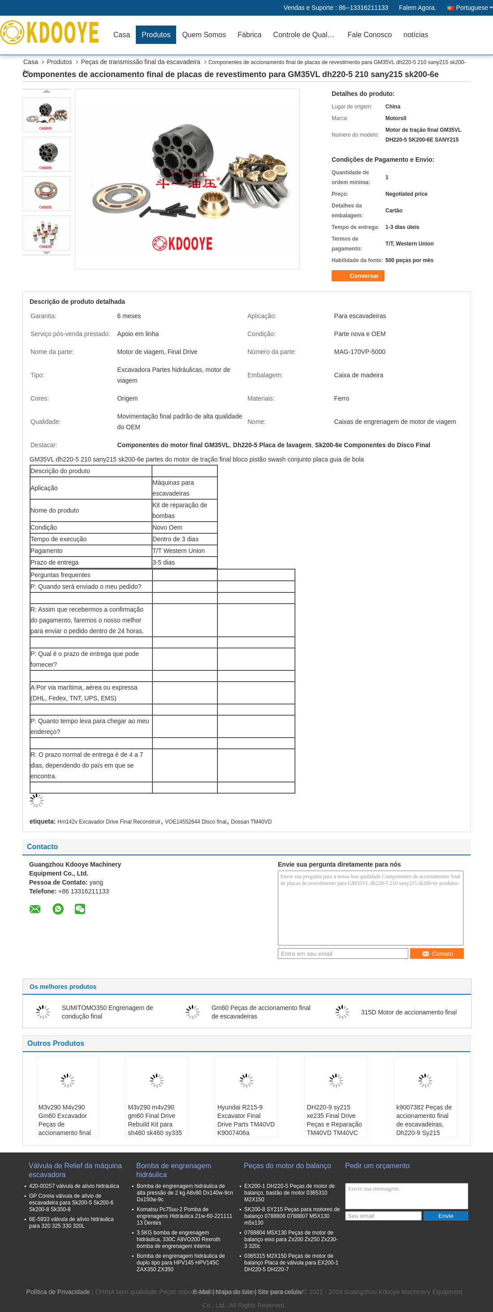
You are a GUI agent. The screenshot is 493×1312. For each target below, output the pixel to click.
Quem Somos (204, 35)
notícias (415, 35)
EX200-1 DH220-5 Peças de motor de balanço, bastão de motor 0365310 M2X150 (289, 1193)
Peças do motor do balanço (287, 1166)
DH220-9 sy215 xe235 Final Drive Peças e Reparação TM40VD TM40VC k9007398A (334, 1124)
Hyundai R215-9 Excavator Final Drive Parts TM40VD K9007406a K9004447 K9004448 (246, 1128)
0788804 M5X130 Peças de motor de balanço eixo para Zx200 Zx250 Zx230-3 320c (291, 1239)
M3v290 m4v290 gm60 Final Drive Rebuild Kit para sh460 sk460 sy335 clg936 (155, 1124)
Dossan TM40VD (251, 822)
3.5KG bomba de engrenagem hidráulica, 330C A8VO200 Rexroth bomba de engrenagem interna (179, 1239)
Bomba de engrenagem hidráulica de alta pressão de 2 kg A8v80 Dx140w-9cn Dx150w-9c (185, 1193)
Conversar (359, 276)
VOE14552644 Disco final (195, 822)
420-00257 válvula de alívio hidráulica (74, 1186)
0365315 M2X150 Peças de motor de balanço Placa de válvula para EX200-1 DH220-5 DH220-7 (291, 1263)
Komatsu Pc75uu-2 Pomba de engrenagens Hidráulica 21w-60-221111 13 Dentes (184, 1216)
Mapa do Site (234, 1291)
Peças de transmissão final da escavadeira (140, 61)
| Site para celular (279, 1291)
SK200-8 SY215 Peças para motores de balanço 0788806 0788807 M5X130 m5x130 (292, 1216)
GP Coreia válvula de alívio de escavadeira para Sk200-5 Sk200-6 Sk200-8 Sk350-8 (71, 1203)
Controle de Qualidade (307, 35)
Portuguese (474, 7)
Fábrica (249, 35)
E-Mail (202, 1291)
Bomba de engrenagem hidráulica (173, 1170)
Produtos (156, 35)
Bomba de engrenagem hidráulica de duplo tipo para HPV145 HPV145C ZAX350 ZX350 (181, 1263)
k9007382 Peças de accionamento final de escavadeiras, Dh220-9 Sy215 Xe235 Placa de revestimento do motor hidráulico (424, 1133)
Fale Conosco (370, 35)
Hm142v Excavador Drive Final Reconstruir (108, 822)
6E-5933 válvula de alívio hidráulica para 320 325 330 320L (71, 1222)
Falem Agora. (417, 7)
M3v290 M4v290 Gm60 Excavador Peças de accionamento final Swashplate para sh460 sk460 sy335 (66, 1128)
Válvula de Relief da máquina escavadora (75, 1170)
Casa (121, 35)
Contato (437, 953)
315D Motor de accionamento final (409, 1012)
